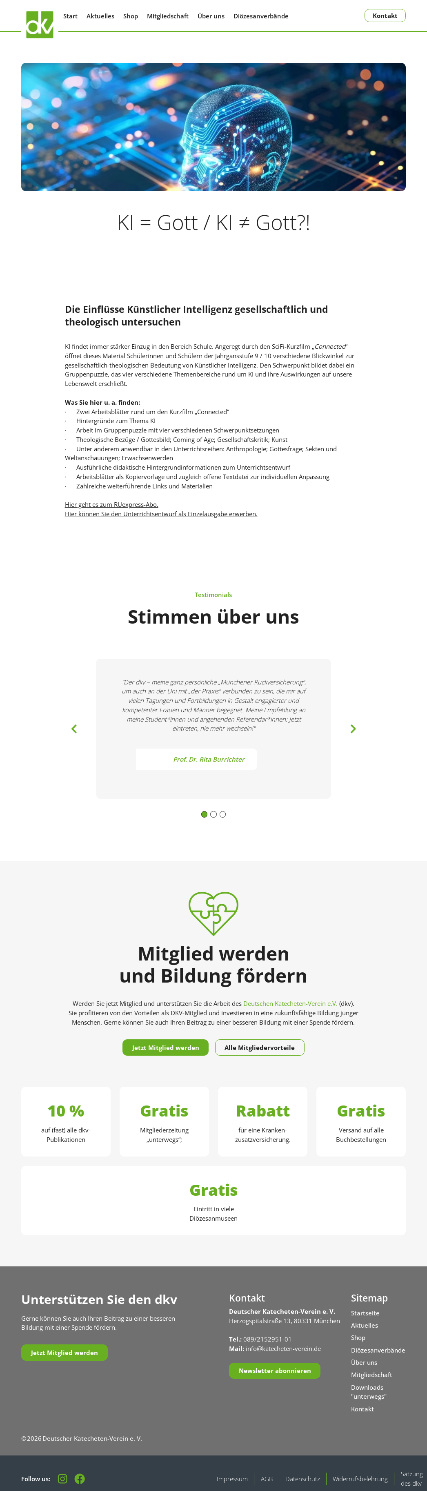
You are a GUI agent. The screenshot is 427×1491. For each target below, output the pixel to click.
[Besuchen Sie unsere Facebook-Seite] (79, 1479)
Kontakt (385, 15)
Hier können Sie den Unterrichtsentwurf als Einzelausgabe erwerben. (161, 514)
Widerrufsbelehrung (360, 1479)
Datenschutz (302, 1479)
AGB (267, 1479)
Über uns (211, 16)
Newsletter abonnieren (275, 1370)
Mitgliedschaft (168, 16)
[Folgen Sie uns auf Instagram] (62, 1479)
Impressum (232, 1479)
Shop (130, 16)
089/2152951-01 (267, 1339)
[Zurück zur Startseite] (39, 24)
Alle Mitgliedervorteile (260, 1047)
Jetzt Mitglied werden (165, 1047)
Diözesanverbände (261, 16)
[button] (74, 729)
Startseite (365, 1313)
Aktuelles (100, 16)
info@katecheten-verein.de (283, 1348)
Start (70, 16)
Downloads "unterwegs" (369, 1392)
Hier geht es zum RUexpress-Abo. (111, 504)
